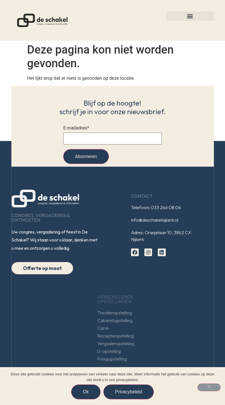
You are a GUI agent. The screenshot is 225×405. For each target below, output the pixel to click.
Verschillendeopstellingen (154, 299)
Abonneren (86, 157)
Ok (86, 391)
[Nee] (209, 387)
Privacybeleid (128, 391)
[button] (190, 16)
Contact (141, 197)
